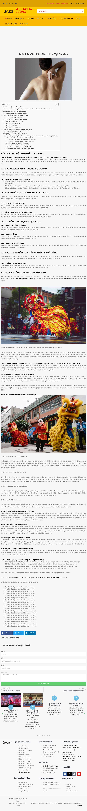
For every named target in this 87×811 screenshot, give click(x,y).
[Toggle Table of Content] (56, 104)
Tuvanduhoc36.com (68, 761)
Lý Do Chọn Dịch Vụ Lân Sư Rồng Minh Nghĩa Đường (20, 148)
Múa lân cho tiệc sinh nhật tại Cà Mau (14, 107)
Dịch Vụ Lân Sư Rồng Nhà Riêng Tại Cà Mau (18, 143)
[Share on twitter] (18, 633)
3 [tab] (41, 735)
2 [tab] (39, 735)
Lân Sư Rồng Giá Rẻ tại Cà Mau (14, 131)
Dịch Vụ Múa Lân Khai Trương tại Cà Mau (14, 111)
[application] (23, 18)
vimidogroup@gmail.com (23, 278)
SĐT (2, 658)
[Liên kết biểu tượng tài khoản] (72, 3)
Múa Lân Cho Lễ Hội (11, 125)
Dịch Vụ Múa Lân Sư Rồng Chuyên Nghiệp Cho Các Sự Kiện (22, 139)
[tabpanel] (30, 709)
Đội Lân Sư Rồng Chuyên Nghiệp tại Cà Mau (15, 115)
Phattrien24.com (67, 754)
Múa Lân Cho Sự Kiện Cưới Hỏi (14, 123)
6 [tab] (46, 735)
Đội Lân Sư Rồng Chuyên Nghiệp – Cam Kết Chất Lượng (21, 141)
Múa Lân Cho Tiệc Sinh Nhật (13, 127)
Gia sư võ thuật (79, 3)
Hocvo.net (78, 756)
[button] (57, 3)
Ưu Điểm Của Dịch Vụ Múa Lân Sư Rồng (16, 113)
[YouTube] (16, 3)
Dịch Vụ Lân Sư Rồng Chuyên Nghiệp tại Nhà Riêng (17, 129)
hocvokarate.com (68, 750)
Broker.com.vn (74, 745)
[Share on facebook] (7, 633)
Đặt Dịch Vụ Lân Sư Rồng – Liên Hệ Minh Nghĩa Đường (20, 146)
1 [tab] (37, 735)
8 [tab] (49, 735)
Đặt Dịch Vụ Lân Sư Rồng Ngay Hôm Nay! (15, 134)
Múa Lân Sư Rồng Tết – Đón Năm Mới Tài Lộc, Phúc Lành (21, 137)
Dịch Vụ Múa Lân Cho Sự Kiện (14, 117)
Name (3, 651)
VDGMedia (79, 805)
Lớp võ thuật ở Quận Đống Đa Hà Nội (74, 704)
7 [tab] (48, 735)
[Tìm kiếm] (83, 11)
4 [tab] (43, 735)
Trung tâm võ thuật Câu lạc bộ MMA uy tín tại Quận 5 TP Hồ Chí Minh (9, 713)
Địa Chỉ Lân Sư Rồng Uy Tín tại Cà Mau (16, 119)
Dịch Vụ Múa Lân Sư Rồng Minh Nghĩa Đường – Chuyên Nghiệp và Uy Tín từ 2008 (41, 577)
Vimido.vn (66, 278)
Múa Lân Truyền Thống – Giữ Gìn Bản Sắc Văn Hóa (20, 145)
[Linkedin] (6, 3)
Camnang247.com (68, 756)
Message (4, 672)
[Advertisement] (43, 39)
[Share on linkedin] (30, 633)
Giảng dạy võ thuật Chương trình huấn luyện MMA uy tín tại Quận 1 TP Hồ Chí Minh (52, 713)
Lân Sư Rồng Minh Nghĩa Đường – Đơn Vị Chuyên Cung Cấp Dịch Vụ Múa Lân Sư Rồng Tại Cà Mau (32, 136)
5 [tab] (44, 735)
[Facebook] (13, 3)
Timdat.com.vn (76, 747)
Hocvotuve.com (67, 752)
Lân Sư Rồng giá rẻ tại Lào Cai (30, 711)
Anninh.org (65, 745)
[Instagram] (9, 3)
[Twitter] (3, 3)
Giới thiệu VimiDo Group (51, 766)
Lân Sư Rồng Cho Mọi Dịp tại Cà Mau (13, 121)
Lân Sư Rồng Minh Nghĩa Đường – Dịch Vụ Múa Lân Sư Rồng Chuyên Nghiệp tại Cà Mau (29, 109)
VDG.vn (72, 758)
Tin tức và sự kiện (24, 772)
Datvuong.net (66, 747)
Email (2, 665)
